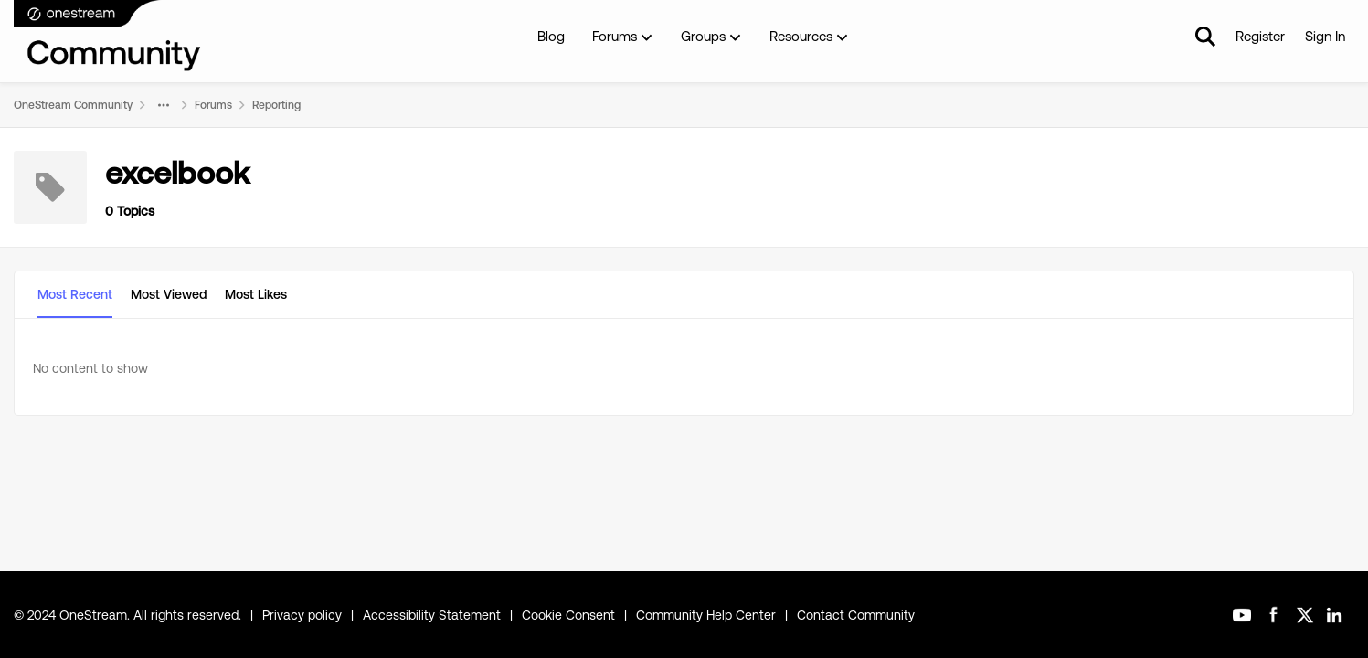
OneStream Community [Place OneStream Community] (73, 105)
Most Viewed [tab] (169, 294)
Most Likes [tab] (256, 294)
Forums (213, 105)
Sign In (1325, 36)
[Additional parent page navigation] (164, 105)
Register (1260, 36)
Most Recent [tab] (74, 294)
